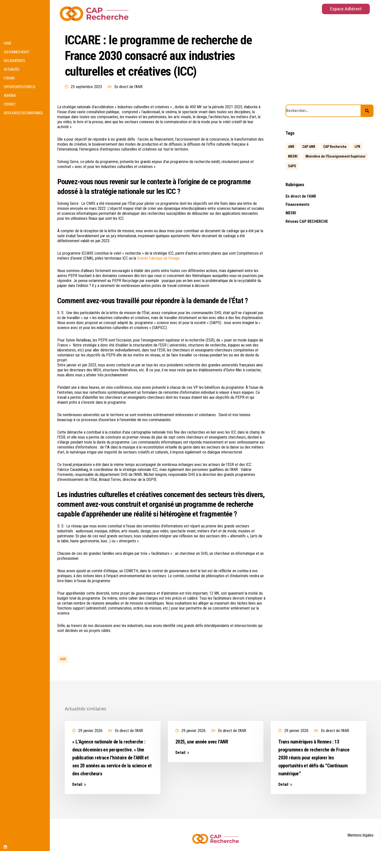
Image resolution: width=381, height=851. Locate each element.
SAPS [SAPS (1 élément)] (292, 166)
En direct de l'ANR (128, 86)
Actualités (11, 69)
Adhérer (10, 96)
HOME (7, 43)
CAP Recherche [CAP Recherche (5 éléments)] (335, 147)
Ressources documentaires (23, 113)
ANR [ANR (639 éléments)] (291, 147)
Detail (77, 785)
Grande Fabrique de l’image (158, 258)
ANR (63, 659)
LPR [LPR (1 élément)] (357, 147)
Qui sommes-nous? (16, 52)
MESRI (291, 213)
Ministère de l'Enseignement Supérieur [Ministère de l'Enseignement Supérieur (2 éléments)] (335, 156)
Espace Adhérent (346, 9)
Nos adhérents (14, 61)
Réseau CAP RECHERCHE (307, 221)
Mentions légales (360, 835)
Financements (297, 204)
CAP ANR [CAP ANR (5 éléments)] (308, 147)
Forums (9, 78)
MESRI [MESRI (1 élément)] (293, 156)
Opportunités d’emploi (19, 87)
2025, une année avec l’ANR (201, 742)
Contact (10, 104)
